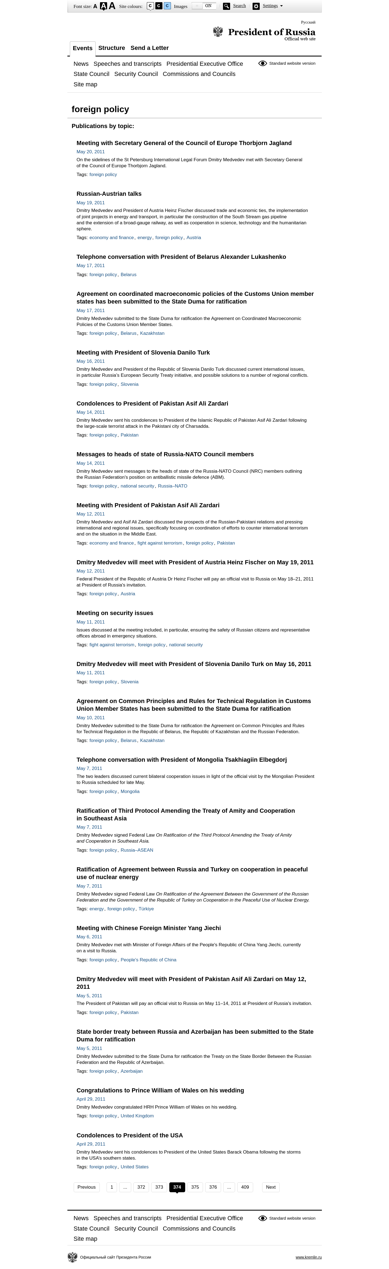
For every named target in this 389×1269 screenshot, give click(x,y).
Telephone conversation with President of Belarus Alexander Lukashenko (181, 256)
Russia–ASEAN (137, 850)
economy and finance (112, 237)
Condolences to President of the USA (130, 1135)
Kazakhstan (152, 333)
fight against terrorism (160, 543)
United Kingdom (137, 1115)
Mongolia (130, 791)
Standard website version (292, 63)
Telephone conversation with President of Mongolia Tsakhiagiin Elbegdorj (182, 759)
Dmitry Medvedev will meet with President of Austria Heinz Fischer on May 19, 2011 (195, 562)
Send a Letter (150, 47)
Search (239, 5)
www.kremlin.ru (309, 1257)
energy (145, 237)
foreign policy (103, 174)
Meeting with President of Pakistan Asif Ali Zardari (148, 505)
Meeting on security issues (115, 613)
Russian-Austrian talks (109, 193)
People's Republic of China (148, 959)
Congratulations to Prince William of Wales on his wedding (160, 1090)
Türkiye (146, 908)
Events (83, 48)
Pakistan (129, 435)
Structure (111, 47)
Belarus (128, 274)
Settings (270, 5)
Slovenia (129, 384)
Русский (308, 22)
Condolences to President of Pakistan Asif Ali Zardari (152, 403)
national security (137, 486)
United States (134, 1166)
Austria (194, 237)
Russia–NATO (172, 486)
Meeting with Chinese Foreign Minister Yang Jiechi (149, 928)
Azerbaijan (131, 1071)
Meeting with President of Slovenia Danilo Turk (143, 352)
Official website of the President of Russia (264, 33)
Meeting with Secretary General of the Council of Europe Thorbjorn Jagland (184, 143)
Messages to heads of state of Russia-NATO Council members (165, 454)
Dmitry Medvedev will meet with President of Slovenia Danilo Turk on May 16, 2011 (194, 664)
